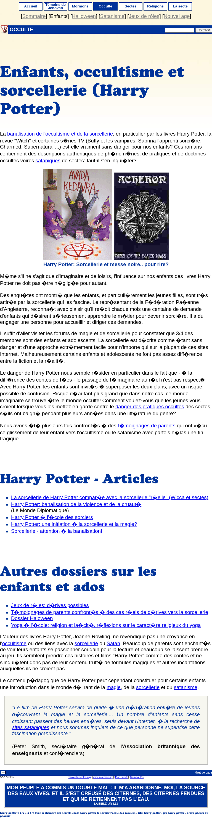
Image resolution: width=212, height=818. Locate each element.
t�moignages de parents (147, 425)
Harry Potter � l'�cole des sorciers (52, 517)
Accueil (30, 6)
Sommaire (34, 16)
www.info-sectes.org (79, 777)
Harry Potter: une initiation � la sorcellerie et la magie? (74, 524)
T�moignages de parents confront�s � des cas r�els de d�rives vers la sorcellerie (109, 612)
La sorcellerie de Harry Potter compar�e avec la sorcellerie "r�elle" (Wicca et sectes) (109, 497)
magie (114, 687)
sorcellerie (86, 643)
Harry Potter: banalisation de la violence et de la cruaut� (76, 504)
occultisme (14, 643)
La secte (180, 6)
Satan (113, 643)
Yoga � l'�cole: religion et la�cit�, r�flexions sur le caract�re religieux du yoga (106, 625)
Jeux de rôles (144, 16)
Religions (155, 6)
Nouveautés (137, 777)
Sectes (131, 6)
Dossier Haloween (32, 618)
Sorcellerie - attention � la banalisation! (56, 531)
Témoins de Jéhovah (55, 6)
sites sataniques (30, 727)
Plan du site (121, 777)
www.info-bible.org (103, 777)
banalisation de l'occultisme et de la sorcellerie (60, 134)
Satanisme (112, 16)
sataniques (48, 160)
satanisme (185, 687)
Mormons (80, 6)
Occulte (105, 6)
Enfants (58, 16)
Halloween (84, 16)
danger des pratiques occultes (149, 406)
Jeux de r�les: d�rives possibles (50, 605)
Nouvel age (177, 16)
